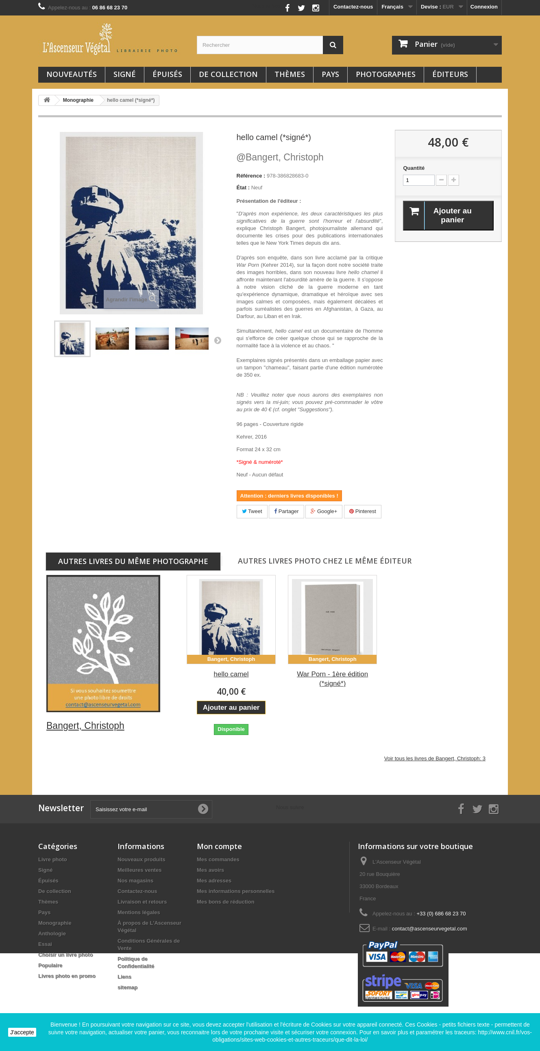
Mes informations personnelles (235, 891)
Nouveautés (71, 74)
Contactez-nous (353, 7)
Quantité (414, 168)
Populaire (50, 965)
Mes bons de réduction (226, 902)
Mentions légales (139, 912)
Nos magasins (135, 881)
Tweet (252, 511)
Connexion (484, 7)
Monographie (55, 923)
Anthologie (52, 933)
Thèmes (289, 74)
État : (243, 187)
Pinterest (362, 511)
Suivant (217, 340)
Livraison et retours (142, 902)
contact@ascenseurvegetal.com (429, 929)
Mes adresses (214, 881)
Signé (124, 74)
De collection (228, 74)
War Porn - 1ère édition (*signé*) (332, 678)
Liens (124, 977)
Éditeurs (450, 74)
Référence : (251, 176)
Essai (45, 944)
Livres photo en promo (67, 976)
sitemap (127, 987)
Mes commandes (218, 859)
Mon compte (219, 846)
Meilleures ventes (139, 870)
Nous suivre (266, 6)
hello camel (231, 674)
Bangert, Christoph (280, 157)
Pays (330, 74)
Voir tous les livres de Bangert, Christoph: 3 (435, 758)
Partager (286, 511)
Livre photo (52, 859)
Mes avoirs (210, 870)
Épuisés (167, 74)
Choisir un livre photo (65, 955)
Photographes (386, 74)
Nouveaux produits (141, 859)
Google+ (324, 511)
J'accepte (22, 1032)
